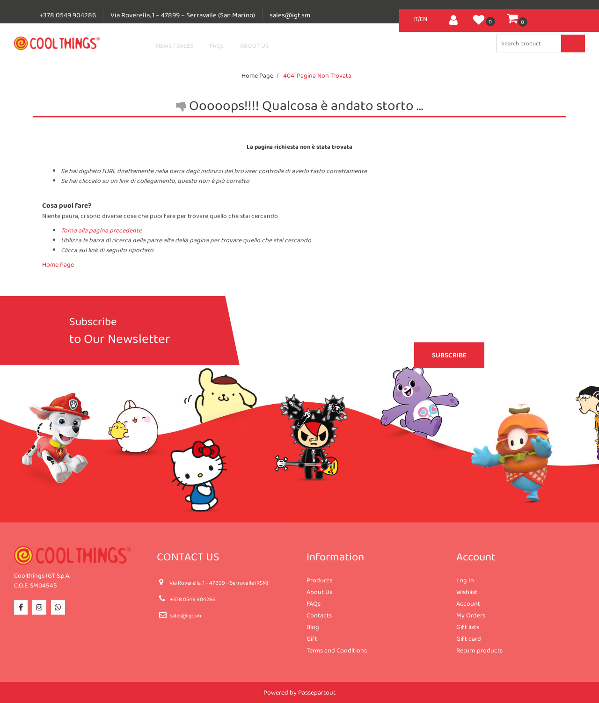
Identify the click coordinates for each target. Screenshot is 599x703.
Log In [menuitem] (465, 580)
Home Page (257, 75)
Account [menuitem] (468, 603)
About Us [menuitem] (319, 591)
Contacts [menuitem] (319, 615)
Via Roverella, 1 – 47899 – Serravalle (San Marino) (182, 15)
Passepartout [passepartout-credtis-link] (317, 692)
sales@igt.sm (290, 15)
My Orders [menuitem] (470, 615)
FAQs (217, 45)
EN (423, 18)
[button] (573, 43)
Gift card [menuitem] (468, 638)
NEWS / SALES (174, 45)
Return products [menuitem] (479, 650)
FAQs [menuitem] (314, 603)
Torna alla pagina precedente (101, 230)
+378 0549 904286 (67, 15)
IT (415, 18)
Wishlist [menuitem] (466, 591)
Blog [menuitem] (313, 626)
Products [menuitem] (319, 580)
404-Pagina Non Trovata (317, 75)
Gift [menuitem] (312, 638)
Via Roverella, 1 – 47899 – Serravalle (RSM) (218, 583)
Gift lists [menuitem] (467, 626)
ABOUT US (254, 45)
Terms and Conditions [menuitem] (337, 650)
